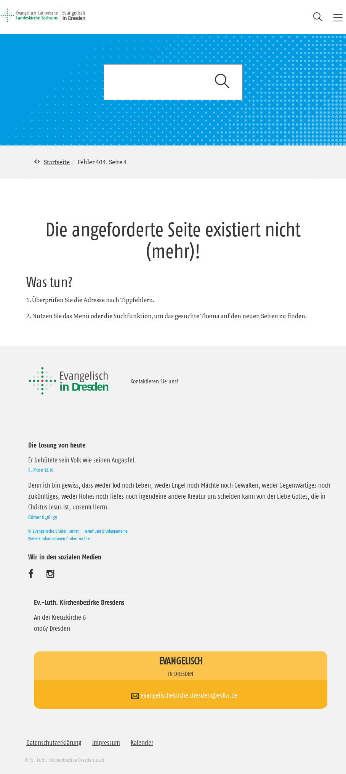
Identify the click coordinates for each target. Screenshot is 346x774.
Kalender (142, 742)
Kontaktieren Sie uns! (154, 381)
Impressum (106, 742)
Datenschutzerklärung (54, 742)
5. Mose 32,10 (41, 469)
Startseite (57, 162)
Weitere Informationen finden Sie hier (59, 538)
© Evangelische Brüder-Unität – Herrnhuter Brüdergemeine (78, 531)
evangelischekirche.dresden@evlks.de (189, 695)
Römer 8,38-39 (42, 517)
